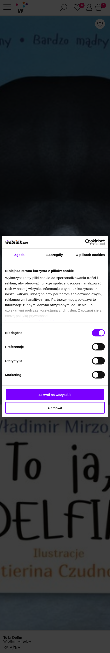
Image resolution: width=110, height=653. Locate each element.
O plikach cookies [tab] (90, 255)
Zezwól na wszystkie (55, 395)
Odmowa (55, 408)
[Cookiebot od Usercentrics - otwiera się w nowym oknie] (85, 242)
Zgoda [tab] (19, 255)
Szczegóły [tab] (54, 255)
